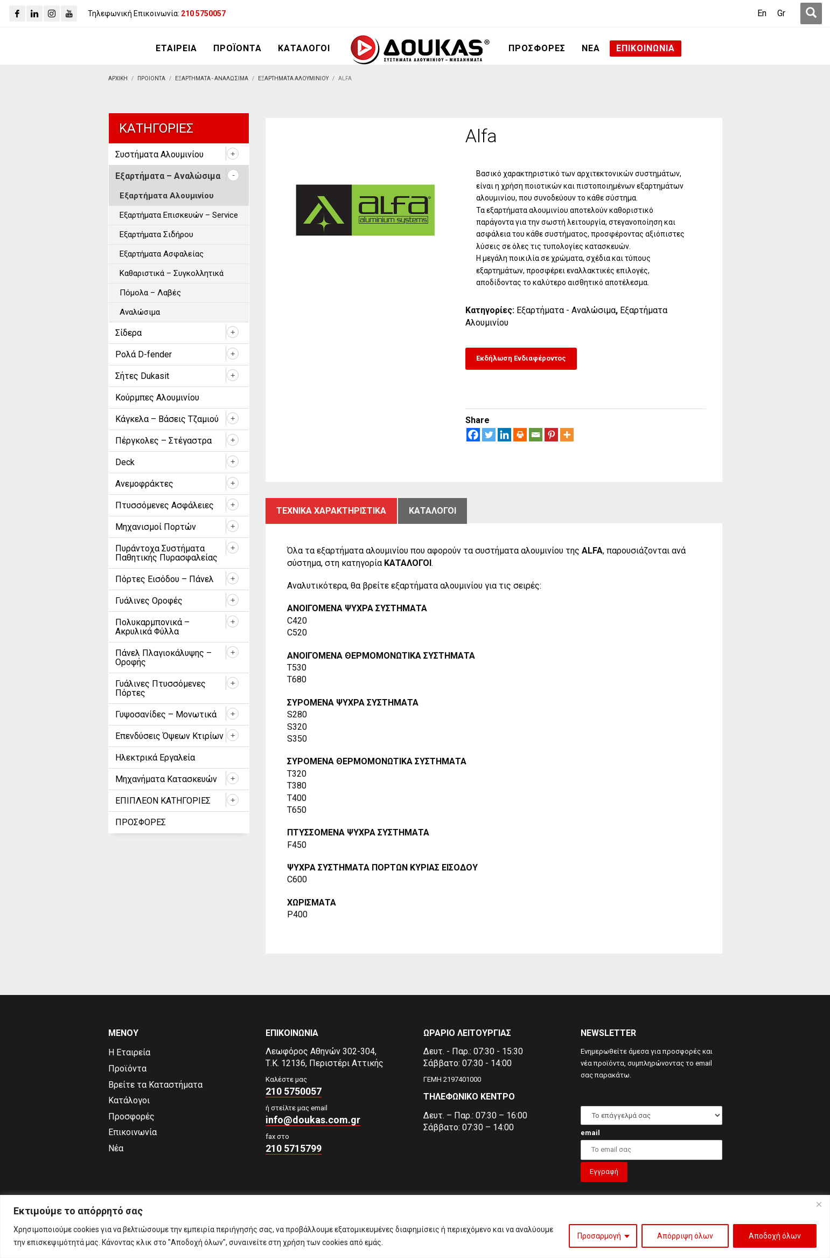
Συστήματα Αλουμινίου (159, 154)
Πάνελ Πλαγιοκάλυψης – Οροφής (163, 657)
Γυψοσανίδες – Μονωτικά (166, 714)
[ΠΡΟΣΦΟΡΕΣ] (537, 48)
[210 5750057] (203, 13)
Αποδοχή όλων (775, 1236)
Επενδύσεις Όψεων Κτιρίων (169, 736)
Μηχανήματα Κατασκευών (166, 779)
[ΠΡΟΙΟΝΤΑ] (151, 78)
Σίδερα (128, 333)
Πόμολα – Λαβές (150, 293)
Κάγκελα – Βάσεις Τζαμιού (167, 419)
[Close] (818, 1204)
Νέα (115, 1148)
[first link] (811, 13)
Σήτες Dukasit (142, 376)
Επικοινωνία (132, 1132)
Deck (125, 462)
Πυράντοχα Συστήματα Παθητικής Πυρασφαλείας (166, 553)
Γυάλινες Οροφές (149, 601)
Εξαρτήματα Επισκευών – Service (179, 215)
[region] (415, 1226)
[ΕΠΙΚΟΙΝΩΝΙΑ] (645, 48)
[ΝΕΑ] (590, 48)
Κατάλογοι (129, 1100)
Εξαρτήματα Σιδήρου (156, 234)
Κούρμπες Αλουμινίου (157, 397)
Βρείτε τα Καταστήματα (155, 1085)
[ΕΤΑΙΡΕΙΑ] (176, 48)
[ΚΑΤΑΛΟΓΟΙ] (304, 48)
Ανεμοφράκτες (144, 484)
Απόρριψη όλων (685, 1236)
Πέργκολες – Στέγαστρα (163, 441)
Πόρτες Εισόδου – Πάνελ (164, 579)
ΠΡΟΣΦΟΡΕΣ (140, 822)
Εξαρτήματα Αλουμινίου (167, 196)
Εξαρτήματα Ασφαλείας (162, 254)
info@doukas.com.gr (313, 1119)
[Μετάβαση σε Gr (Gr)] (781, 13)
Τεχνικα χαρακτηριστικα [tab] (331, 511)
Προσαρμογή (599, 1236)
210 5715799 (294, 1148)
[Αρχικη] (118, 78)
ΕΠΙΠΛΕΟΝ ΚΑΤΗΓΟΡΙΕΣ (163, 801)
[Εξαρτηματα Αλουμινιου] (293, 78)
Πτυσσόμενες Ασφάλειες (164, 505)
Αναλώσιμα (140, 312)
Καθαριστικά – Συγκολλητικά (172, 273)
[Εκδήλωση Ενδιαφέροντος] (521, 359)
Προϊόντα (127, 1068)
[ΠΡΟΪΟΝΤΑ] (237, 48)
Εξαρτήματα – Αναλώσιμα (167, 176)
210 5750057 (294, 1091)
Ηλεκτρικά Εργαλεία (155, 757)
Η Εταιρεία (129, 1052)
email (590, 1133)
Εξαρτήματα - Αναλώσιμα (566, 310)
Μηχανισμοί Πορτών (155, 527)
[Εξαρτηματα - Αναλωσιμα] (211, 78)
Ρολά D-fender (143, 354)
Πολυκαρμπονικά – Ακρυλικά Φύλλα (152, 627)
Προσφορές (131, 1116)
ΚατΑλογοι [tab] (432, 511)
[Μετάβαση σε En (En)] (762, 13)
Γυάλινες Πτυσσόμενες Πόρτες (160, 688)
